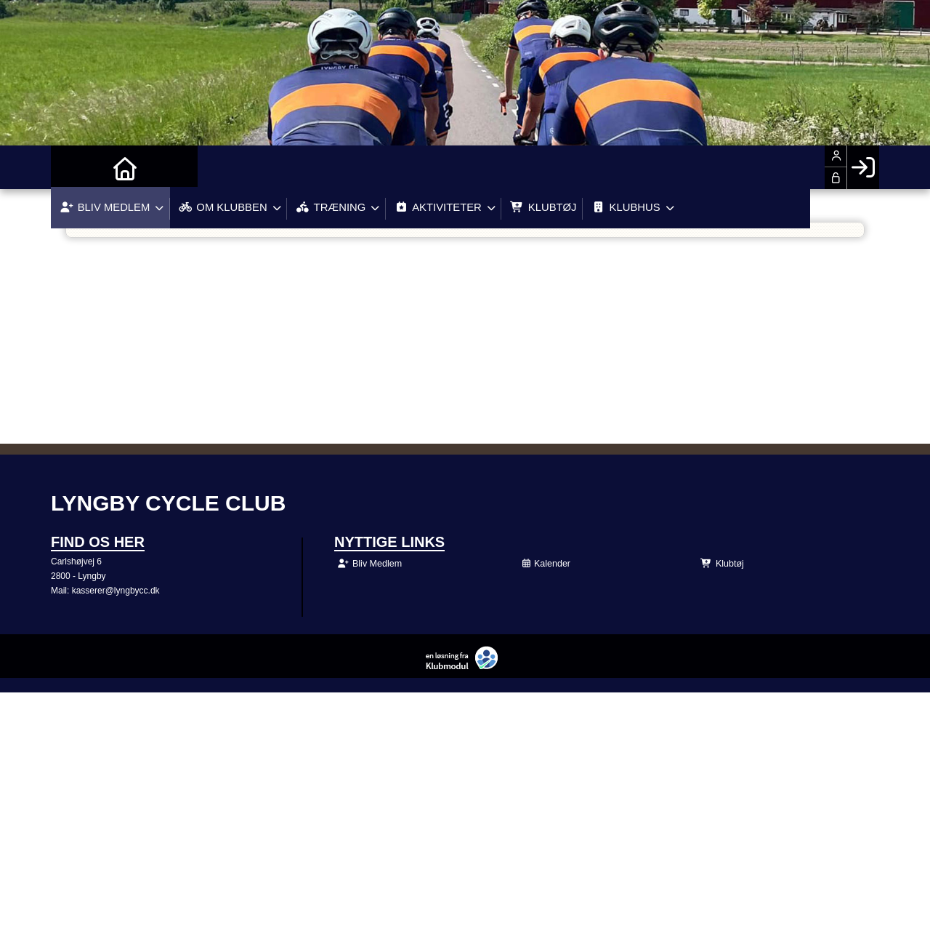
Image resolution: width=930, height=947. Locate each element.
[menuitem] (72, 167)
